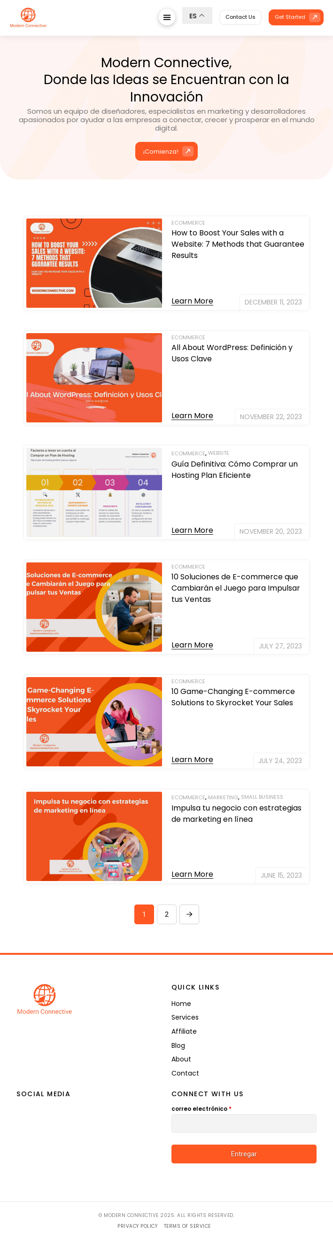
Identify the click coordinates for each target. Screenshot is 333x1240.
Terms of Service (187, 1226)
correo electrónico (201, 1109)
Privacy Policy (137, 1226)
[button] (167, 17)
